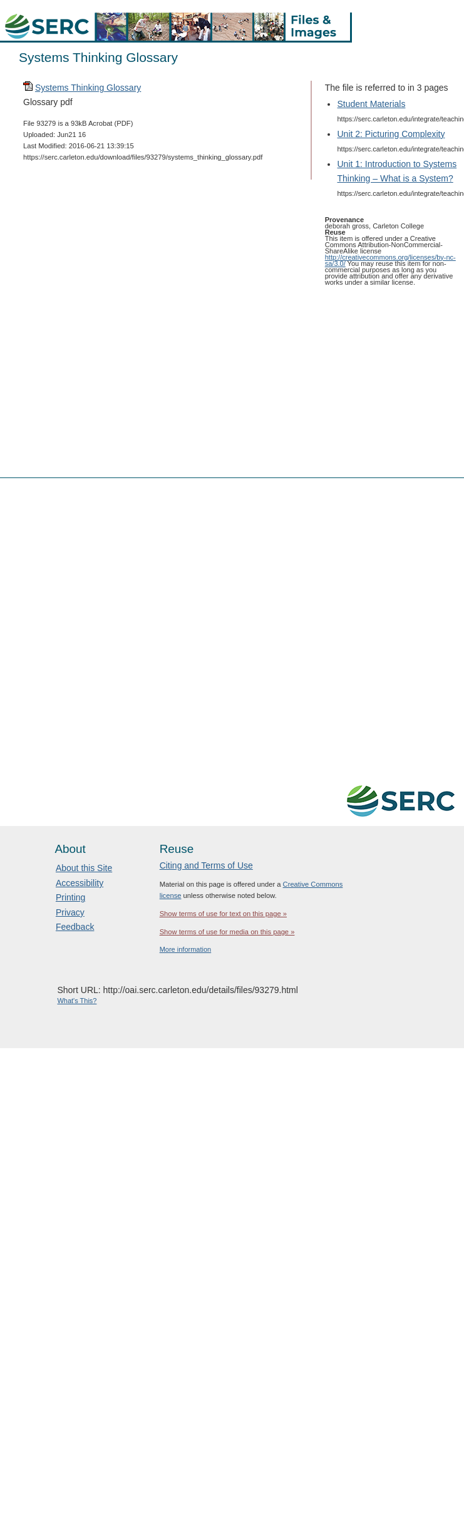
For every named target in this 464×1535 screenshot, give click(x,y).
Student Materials (371, 104)
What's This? (76, 1000)
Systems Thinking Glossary (88, 88)
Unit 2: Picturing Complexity (391, 134)
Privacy (70, 912)
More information (186, 949)
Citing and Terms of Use (206, 865)
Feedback (75, 927)
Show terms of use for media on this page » (227, 932)
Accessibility (79, 883)
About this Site (84, 868)
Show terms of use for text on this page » (223, 913)
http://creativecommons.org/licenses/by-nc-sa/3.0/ (390, 260)
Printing (70, 897)
